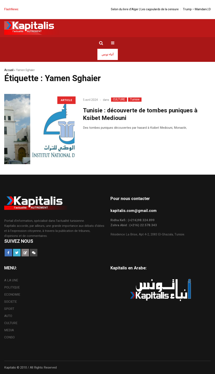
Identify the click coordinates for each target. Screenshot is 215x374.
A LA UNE (11, 280)
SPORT (9, 308)
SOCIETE (10, 301)
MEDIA (9, 330)
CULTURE (119, 99)
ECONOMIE (12, 294)
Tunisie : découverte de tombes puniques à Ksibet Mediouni (140, 114)
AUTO (8, 316)
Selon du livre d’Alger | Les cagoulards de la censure (147, 9)
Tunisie (135, 99)
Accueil (8, 70)
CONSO (9, 337)
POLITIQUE (12, 287)
